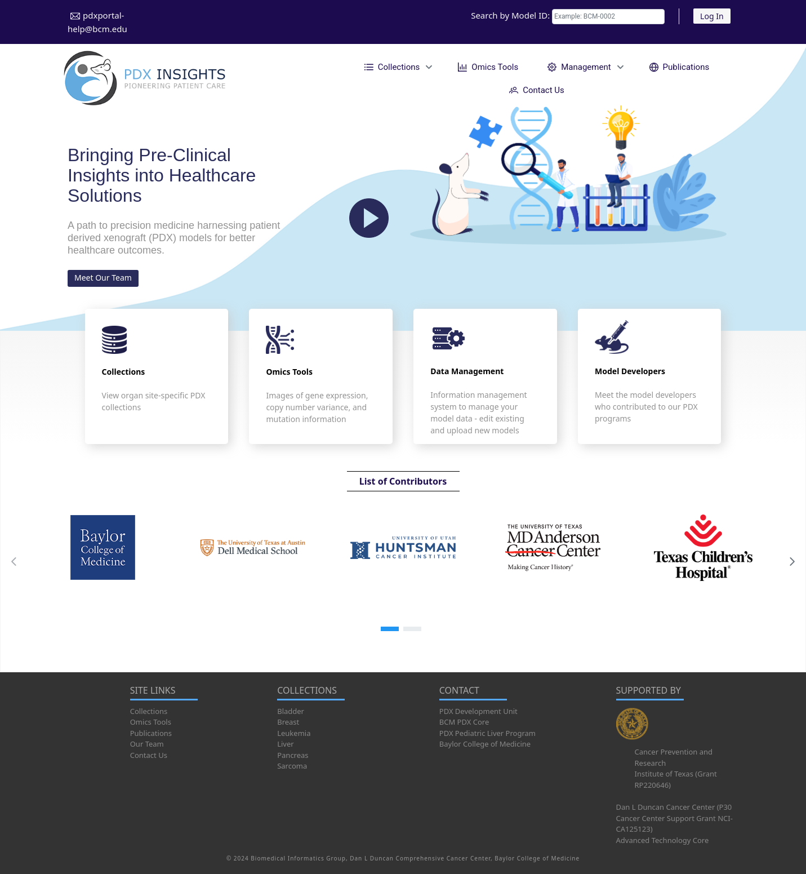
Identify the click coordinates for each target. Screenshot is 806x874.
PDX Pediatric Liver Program (487, 733)
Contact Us (148, 755)
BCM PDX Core (464, 722)
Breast (288, 722)
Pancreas (292, 755)
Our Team (147, 744)
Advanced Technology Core (662, 840)
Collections (149, 711)
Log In (711, 16)
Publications (151, 733)
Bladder (290, 711)
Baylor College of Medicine (485, 744)
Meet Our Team (103, 277)
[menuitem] (397, 66)
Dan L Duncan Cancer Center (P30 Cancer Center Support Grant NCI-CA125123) (674, 818)
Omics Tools (150, 722)
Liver (285, 744)
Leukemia (293, 733)
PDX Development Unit (478, 711)
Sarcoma (292, 766)
